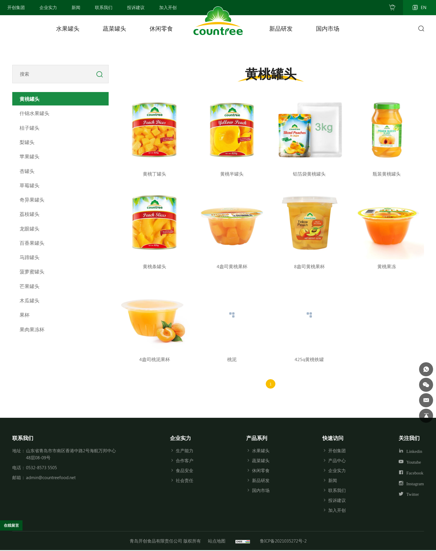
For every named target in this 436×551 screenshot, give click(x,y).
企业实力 (337, 471)
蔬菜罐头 (114, 28)
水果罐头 (67, 28)
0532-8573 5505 (41, 468)
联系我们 (337, 491)
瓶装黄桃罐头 (387, 174)
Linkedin (414, 452)
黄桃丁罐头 (154, 174)
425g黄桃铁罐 (309, 359)
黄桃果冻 (386, 266)
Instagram (415, 484)
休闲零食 (161, 28)
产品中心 (337, 461)
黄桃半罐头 (232, 174)
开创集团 (337, 451)
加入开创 (337, 511)
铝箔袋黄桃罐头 (309, 174)
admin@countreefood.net (51, 478)
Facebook (415, 474)
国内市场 (327, 28)
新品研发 (281, 28)
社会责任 (184, 481)
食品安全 (184, 471)
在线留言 (13, 524)
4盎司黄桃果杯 (232, 266)
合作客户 (184, 461)
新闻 (332, 481)
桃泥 (232, 359)
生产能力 (184, 451)
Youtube (414, 463)
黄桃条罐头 (154, 266)
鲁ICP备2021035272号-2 (283, 542)
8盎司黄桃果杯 (309, 266)
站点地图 (216, 542)
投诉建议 (337, 501)
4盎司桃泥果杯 (154, 359)
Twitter (413, 495)
